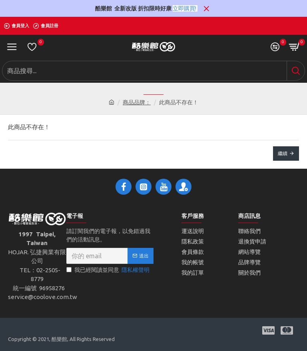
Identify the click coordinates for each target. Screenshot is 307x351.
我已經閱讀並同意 (108, 270)
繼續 (282, 153)
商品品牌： (137, 102)
